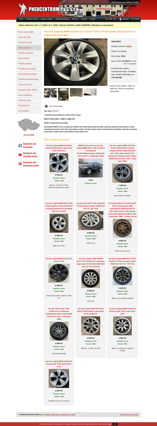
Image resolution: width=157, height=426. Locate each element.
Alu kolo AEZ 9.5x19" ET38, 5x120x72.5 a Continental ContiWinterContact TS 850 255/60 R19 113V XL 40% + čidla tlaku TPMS (59, 314)
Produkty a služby (32, 19)
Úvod (21, 19)
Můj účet (125, 19)
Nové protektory (25, 95)
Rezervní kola (24, 100)
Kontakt (92, 19)
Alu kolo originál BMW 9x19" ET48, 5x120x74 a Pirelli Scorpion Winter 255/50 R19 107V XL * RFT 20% (122, 261)
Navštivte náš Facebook (29, 145)
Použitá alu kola (25, 42)
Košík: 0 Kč (112, 19)
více (129, 46)
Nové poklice (24, 58)
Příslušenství (24, 105)
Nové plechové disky (27, 74)
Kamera (84, 19)
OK (115, 424)
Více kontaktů (28, 135)
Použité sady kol (25, 53)
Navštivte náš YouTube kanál (30, 154)
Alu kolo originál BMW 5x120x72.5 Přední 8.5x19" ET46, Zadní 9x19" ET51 (122, 311)
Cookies (47, 415)
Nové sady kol (24, 48)
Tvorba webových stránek (129, 415)
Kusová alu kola (25, 84)
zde (109, 424)
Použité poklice (25, 63)
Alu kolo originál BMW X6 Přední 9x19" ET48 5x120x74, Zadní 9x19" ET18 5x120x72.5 (59, 148)
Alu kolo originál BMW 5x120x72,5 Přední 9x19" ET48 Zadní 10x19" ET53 (59, 364)
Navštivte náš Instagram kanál (31, 164)
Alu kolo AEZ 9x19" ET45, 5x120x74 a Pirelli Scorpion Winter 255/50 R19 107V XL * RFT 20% (91, 206)
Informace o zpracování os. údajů (63, 415)
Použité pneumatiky (27, 69)
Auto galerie (23, 111)
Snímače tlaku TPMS (27, 90)
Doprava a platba (47, 19)
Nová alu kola (24, 37)
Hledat (137, 19)
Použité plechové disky (28, 79)
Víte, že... (75, 19)
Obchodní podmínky (62, 19)
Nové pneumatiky (26, 32)
